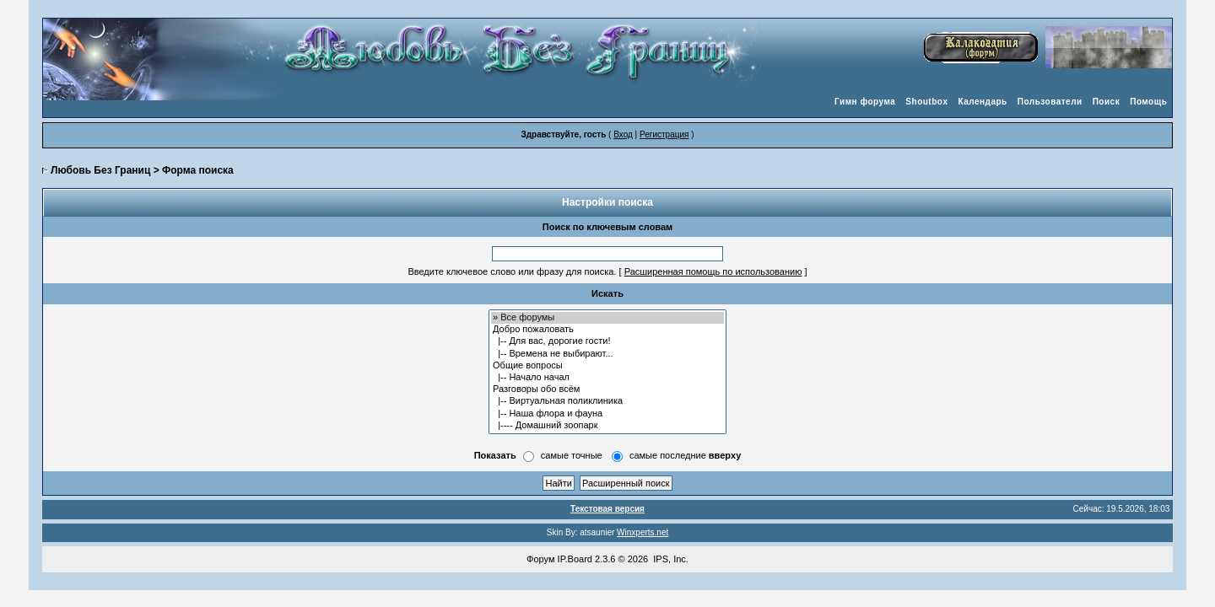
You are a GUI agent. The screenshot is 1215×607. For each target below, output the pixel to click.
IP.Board (575, 559)
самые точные (571, 455)
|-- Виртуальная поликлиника (607, 401)
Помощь (1148, 101)
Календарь (982, 101)
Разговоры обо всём (607, 389)
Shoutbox (926, 101)
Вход (623, 134)
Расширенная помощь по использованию (713, 271)
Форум (540, 559)
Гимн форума (864, 101)
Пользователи (1050, 101)
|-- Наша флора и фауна (607, 414)
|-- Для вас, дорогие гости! (607, 341)
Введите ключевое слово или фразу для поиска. (512, 271)
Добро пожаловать (607, 330)
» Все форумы (607, 318)
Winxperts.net (642, 532)
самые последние (685, 455)
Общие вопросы (607, 366)
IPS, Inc (669, 559)
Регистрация (664, 134)
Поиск (1106, 101)
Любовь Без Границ (100, 170)
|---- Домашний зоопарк (607, 426)
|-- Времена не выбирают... (607, 354)
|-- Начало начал (607, 378)
